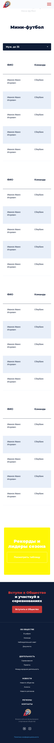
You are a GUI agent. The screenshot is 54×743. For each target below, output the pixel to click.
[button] (27, 609)
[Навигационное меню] (49, 4)
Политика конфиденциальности (26, 737)
